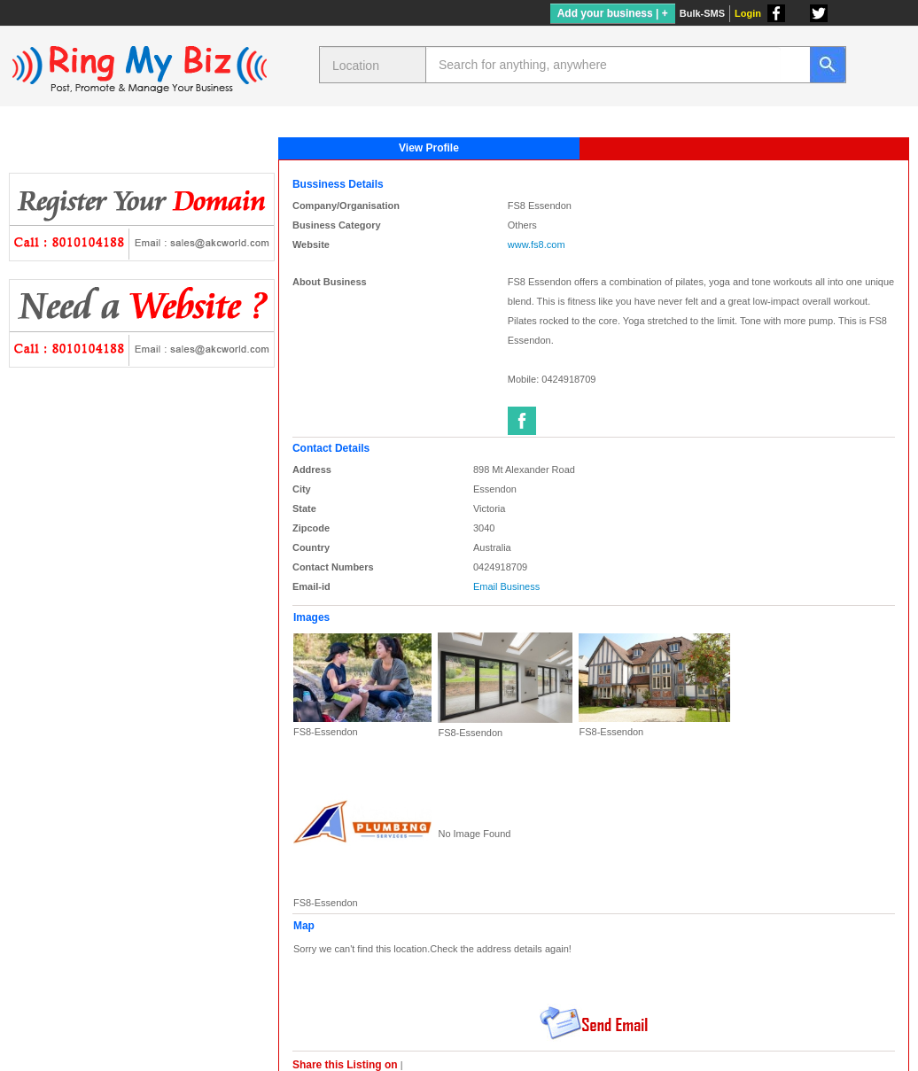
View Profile (429, 148)
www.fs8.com (536, 244)
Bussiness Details (338, 184)
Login (748, 13)
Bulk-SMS (702, 13)
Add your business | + (612, 13)
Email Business (506, 586)
